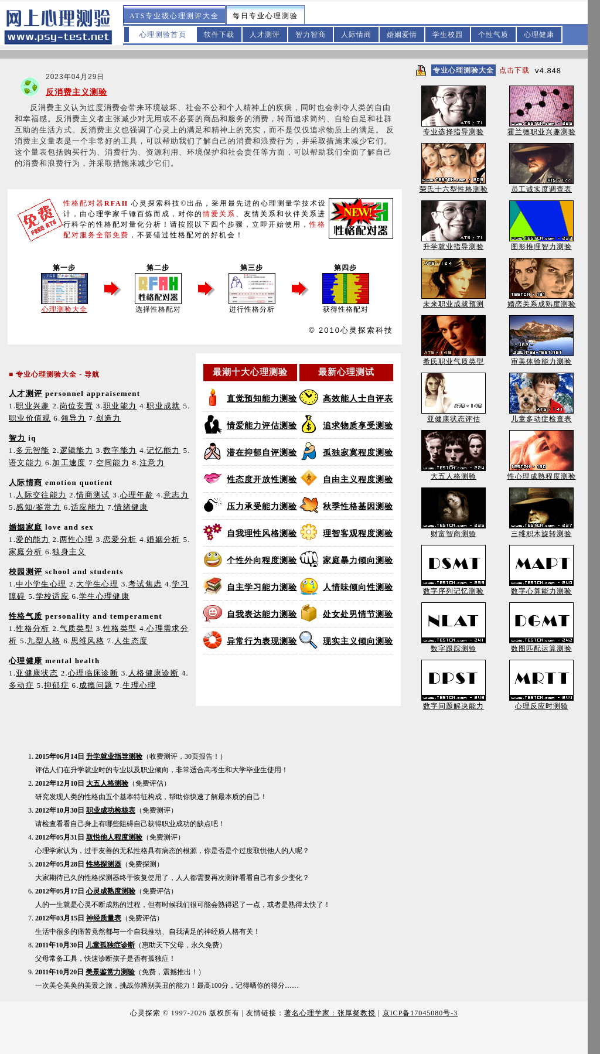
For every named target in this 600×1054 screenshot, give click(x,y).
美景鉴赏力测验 (110, 972)
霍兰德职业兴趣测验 (541, 128)
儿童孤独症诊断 (110, 945)
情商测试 (93, 494)
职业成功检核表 (110, 810)
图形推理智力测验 (541, 243)
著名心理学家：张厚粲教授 (330, 1013)
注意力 (152, 462)
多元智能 (32, 450)
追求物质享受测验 (358, 425)
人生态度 (131, 640)
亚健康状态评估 (453, 415)
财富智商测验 (453, 530)
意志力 (176, 494)
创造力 (108, 418)
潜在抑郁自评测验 (262, 452)
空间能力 (112, 462)
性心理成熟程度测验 (541, 472)
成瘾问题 (95, 685)
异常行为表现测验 (262, 641)
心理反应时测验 (541, 702)
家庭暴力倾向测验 (358, 560)
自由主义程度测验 (358, 479)
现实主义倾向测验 (358, 641)
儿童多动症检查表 (541, 415)
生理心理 (139, 685)
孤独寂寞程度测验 (358, 452)
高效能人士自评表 (358, 398)
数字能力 (120, 450)
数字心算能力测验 (541, 587)
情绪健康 (131, 507)
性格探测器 (103, 864)
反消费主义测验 (76, 92)
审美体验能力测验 (541, 358)
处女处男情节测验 (358, 614)
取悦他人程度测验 (114, 837)
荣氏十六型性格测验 (454, 185)
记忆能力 (163, 450)
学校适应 (52, 596)
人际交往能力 (41, 494)
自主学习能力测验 (262, 587)
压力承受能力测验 (262, 506)
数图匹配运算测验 (541, 645)
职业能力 (120, 405)
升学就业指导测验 (114, 756)
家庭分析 (25, 551)
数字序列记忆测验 (453, 587)
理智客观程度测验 (358, 533)
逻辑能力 (76, 450)
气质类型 (76, 628)
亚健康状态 (37, 672)
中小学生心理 (41, 583)
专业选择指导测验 (453, 128)
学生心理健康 (104, 596)
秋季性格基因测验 (358, 506)
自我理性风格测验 (262, 533)
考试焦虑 (145, 583)
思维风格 (87, 640)
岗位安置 (76, 405)
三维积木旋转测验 (541, 530)
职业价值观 (30, 418)
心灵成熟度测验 (110, 891)
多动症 (21, 685)
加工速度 (69, 462)
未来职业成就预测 (453, 300)
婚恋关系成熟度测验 (541, 300)
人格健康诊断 (153, 672)
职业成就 (163, 405)
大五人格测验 (107, 783)
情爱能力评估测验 (262, 425)
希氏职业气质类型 (453, 358)
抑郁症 (56, 685)
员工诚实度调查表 (541, 185)
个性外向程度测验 (262, 560)
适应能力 (87, 507)
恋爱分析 (120, 539)
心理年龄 (137, 494)
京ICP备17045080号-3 (420, 1013)
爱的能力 (32, 539)
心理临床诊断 (93, 672)
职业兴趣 (32, 405)
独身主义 (69, 551)
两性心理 (76, 539)
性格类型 (120, 628)
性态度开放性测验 (262, 479)
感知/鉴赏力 (38, 507)
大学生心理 (97, 583)
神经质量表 (103, 918)
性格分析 (32, 628)
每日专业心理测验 (265, 16)
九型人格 (43, 640)
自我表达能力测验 (262, 614)
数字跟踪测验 (453, 645)
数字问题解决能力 (453, 702)
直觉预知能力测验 (262, 398)
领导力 (73, 418)
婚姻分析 (163, 539)
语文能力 (25, 462)
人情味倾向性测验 (358, 587)
